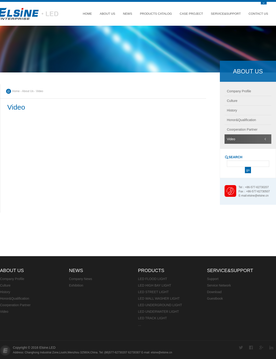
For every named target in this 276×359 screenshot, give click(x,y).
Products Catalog (156, 13)
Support (212, 279)
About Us (107, 13)
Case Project (191, 13)
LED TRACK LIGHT (152, 318)
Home (87, 13)
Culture (5, 285)
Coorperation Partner (15, 305)
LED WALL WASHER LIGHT (159, 298)
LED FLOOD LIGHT (152, 279)
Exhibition (76, 285)
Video (4, 311)
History (5, 292)
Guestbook (215, 298)
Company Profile (12, 279)
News (127, 13)
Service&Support (226, 13)
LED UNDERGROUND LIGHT (160, 305)
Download (214, 292)
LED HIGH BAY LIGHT (154, 285)
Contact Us (258, 13)
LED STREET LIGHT (153, 292)
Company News (80, 279)
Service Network (219, 285)
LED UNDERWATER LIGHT (158, 311)
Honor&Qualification (14, 298)
